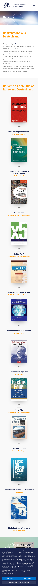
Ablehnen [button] (10, 578)
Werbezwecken (5, 560)
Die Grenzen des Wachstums (22, 44)
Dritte (32, 555)
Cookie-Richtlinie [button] (8, 553)
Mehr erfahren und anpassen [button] (19, 582)
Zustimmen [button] (27, 578)
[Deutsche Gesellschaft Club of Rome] (19, 5)
